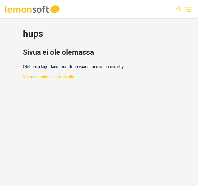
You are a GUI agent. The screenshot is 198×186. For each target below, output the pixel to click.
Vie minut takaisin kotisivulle (48, 77)
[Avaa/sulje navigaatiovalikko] (188, 9)
